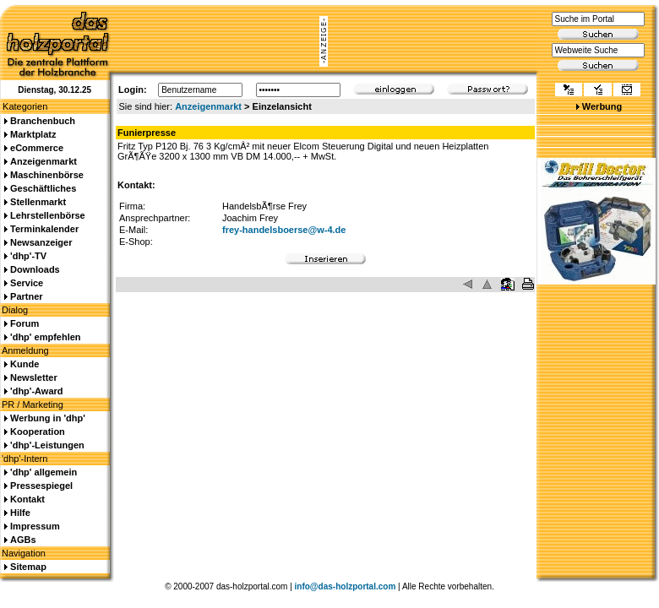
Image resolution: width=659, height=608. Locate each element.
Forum (24, 323)
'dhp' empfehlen (45, 337)
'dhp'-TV (28, 256)
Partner (26, 296)
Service (26, 283)
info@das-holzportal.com (345, 586)
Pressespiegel (41, 485)
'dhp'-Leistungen (47, 445)
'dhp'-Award (36, 391)
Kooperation (37, 431)
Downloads (35, 269)
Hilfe (20, 513)
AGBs (23, 540)
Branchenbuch (42, 121)
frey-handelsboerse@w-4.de (284, 230)
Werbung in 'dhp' (47, 418)
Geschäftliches (43, 188)
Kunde (24, 364)
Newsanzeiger (41, 242)
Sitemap (28, 567)
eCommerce (36, 148)
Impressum (35, 526)
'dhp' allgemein (43, 472)
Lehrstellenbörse (47, 215)
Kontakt (27, 499)
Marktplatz (33, 134)
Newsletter (33, 377)
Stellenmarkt (38, 202)
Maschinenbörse (47, 175)
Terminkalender (44, 229)
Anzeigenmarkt (208, 106)
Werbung (602, 106)
